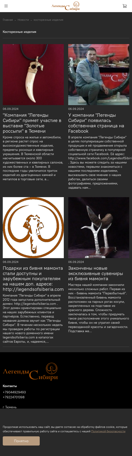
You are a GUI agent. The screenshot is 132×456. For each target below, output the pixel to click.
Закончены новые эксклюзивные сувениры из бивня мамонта (95, 273)
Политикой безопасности (108, 431)
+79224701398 (14, 397)
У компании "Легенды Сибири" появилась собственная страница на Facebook (96, 123)
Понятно (21, 441)
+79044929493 (14, 392)
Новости (23, 19)
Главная (8, 19)
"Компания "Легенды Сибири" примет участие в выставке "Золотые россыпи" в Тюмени (32, 123)
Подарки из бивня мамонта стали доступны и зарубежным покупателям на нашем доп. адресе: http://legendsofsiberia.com (33, 278)
